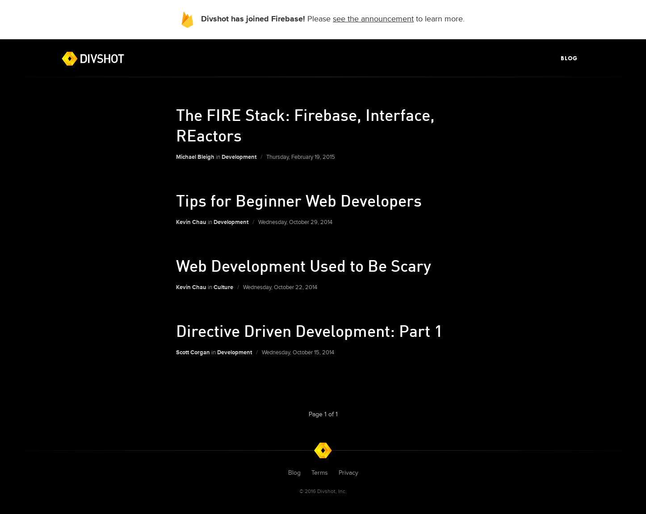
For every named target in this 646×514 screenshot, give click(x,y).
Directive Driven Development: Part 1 (309, 330)
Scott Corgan (193, 352)
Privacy (348, 473)
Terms (319, 473)
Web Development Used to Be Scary (303, 265)
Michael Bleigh (195, 157)
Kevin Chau (191, 222)
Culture (223, 287)
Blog (569, 58)
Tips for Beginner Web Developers (299, 200)
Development (239, 157)
